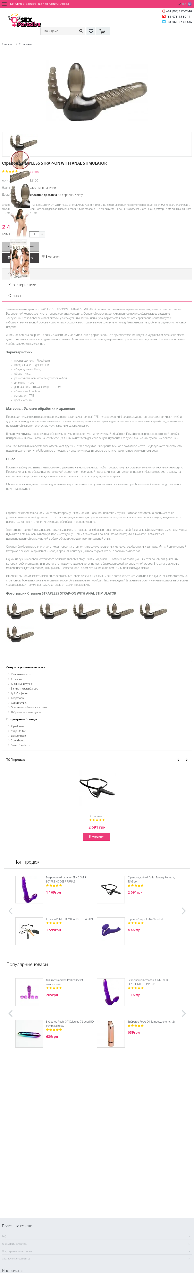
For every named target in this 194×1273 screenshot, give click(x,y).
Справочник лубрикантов (16, 1259)
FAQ (4, 1236)
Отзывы (14, 296)
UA (179, 4)
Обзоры (64, 4)
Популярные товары (27, 964)
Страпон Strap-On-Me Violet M (145, 919)
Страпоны (25, 44)
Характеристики (22, 285)
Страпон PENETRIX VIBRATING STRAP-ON (69, 919)
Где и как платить (48, 4)
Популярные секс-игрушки (17, 1251)
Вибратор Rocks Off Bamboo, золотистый (151, 1021)
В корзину (96, 836)
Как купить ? (17, 4)
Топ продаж (27, 862)
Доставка (31, 4)
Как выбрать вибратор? (14, 1244)
